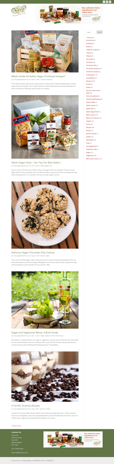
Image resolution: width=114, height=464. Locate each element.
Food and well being (93, 99)
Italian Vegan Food (46, 166)
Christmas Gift (91, 65)
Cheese (88, 53)
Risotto (88, 131)
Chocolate (89, 59)
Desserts (42, 409)
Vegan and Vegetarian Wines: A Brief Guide (34, 332)
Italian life (89, 109)
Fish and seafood (92, 96)
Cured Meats (90, 78)
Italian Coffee (90, 102)
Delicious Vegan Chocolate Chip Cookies (33, 252)
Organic (88, 121)
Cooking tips (90, 75)
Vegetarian (48, 336)
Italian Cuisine (91, 105)
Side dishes (90, 140)
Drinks (88, 84)
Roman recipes (91, 134)
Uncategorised (91, 146)
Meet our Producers (93, 118)
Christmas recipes (92, 72)
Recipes (43, 256)
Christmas (89, 62)
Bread (88, 47)
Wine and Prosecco (58, 336)
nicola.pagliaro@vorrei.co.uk (21, 79)
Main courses (90, 115)
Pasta (88, 124)
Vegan (48, 256)
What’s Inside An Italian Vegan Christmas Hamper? (38, 76)
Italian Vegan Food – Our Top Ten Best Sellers (35, 162)
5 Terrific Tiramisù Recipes (25, 405)
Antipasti (89, 43)
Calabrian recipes (92, 50)
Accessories (90, 40)
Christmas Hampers (46, 79)
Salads (88, 137)
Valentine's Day (91, 149)
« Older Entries (16, 426)
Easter (88, 87)
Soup (88, 143)
